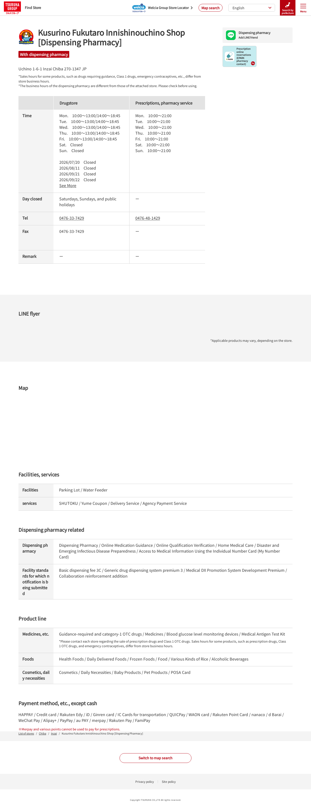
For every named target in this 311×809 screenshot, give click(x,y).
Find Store (22, 7)
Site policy (169, 781)
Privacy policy (144, 781)
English (252, 7)
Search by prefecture (288, 8)
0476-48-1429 (147, 218)
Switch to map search (155, 757)
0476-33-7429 (71, 218)
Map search (210, 7)
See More (67, 185)
